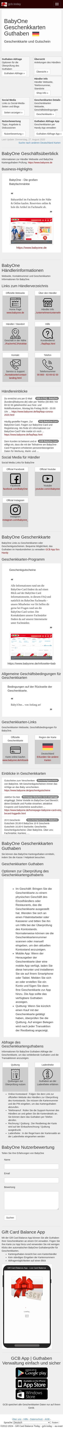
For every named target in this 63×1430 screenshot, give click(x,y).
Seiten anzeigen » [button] (13, 112)
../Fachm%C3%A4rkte (15, 343)
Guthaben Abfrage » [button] (14, 73)
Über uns (16, 1419)
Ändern (55, 1423)
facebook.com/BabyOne (15, 489)
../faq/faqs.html (47, 343)
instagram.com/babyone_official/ (18, 520)
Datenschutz (36, 1419)
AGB (47, 1419)
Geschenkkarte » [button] (45, 114)
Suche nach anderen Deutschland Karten (40, 142)
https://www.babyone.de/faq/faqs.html (23, 434)
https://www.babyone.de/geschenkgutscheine (27, 790)
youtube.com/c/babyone (47, 489)
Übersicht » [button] (42, 71)
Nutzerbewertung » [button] (13, 133)
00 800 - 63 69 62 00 (47, 374)
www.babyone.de (15, 312)
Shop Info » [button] (42, 93)
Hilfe (25, 1419)
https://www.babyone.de (40, 162)
